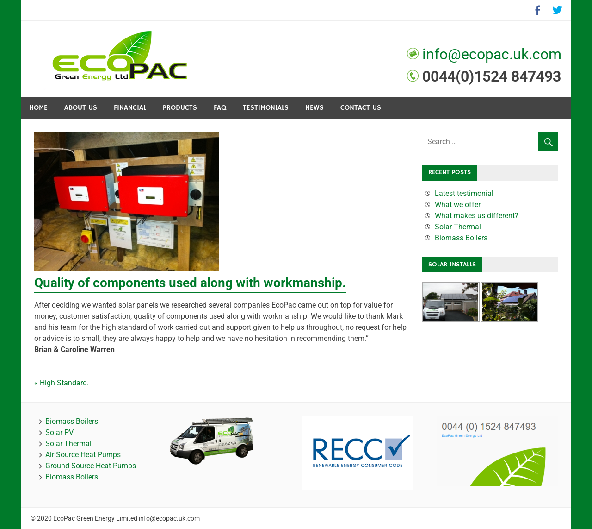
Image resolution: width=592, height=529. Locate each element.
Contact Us (360, 107)
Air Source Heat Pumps (83, 454)
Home (38, 107)
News (314, 107)
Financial (130, 107)
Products (180, 107)
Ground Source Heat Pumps (90, 465)
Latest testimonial (464, 193)
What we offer (458, 204)
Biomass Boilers (461, 237)
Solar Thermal (458, 226)
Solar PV (59, 432)
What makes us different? (476, 215)
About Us (80, 107)
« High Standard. (61, 382)
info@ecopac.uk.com (490, 54)
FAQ (220, 107)
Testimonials (266, 107)
